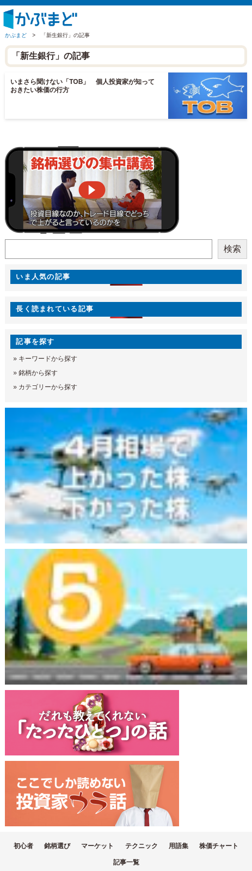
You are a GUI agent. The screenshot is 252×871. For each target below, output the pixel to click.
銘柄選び (57, 846)
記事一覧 (126, 862)
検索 (232, 248)
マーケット (97, 846)
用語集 (178, 846)
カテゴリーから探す (48, 387)
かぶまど (16, 35)
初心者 (23, 846)
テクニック (141, 846)
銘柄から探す (38, 373)
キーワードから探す (48, 358)
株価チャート (218, 846)
